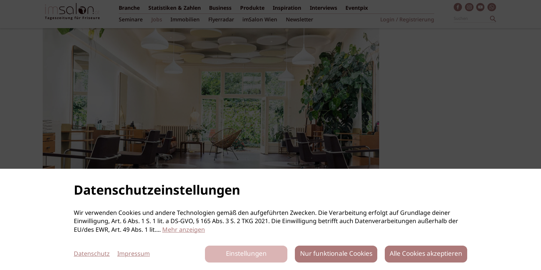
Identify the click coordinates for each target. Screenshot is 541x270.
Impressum (133, 254)
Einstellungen (246, 254)
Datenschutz (92, 254)
